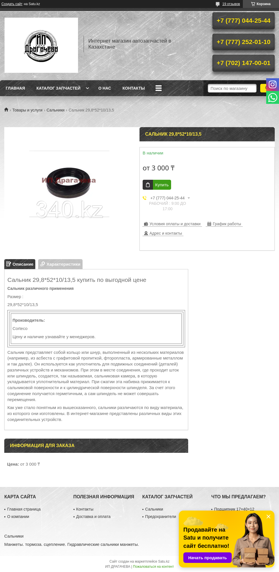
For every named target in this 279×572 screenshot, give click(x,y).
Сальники (56, 110)
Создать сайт (11, 4)
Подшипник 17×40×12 (234, 509)
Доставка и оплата (93, 516)
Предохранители (160, 516)
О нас (104, 88)
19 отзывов (231, 4)
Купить (162, 184)
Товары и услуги (27, 110)
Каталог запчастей (58, 88)
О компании (18, 516)
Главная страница (24, 509)
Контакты (133, 88)
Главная (15, 88)
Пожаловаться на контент (153, 567)
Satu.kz (163, 561)
